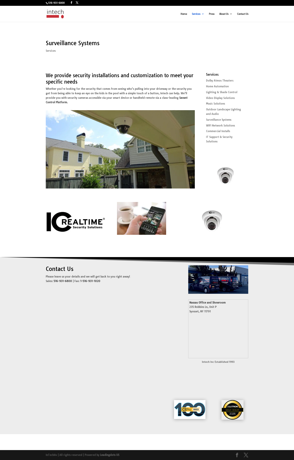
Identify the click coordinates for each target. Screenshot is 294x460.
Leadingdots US (109, 455)
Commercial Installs (218, 131)
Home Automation (217, 86)
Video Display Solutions (220, 98)
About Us (223, 14)
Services (196, 14)
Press (211, 14)
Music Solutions (215, 103)
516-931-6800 (56, 2)
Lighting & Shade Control (221, 92)
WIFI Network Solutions (220, 125)
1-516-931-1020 (90, 281)
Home (184, 14)
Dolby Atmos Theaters (219, 80)
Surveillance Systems (218, 119)
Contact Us (242, 14)
